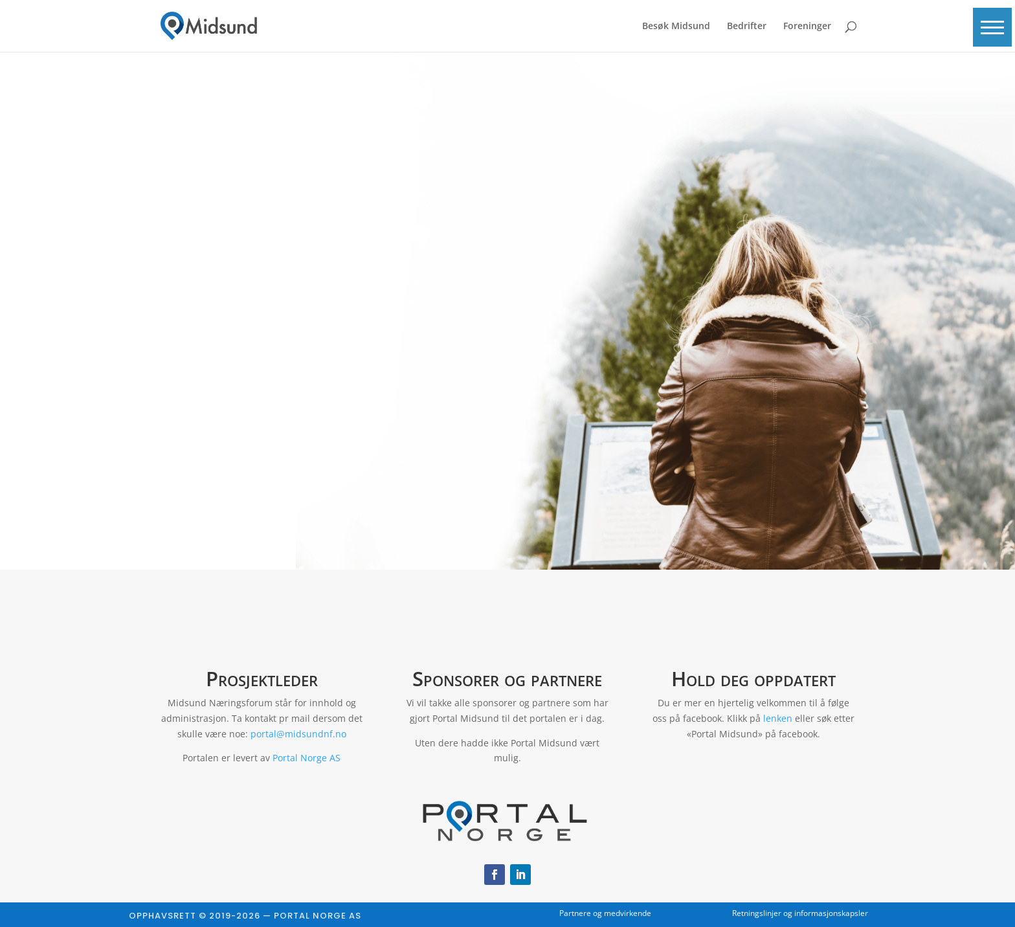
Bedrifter (746, 26)
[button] (992, 27)
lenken (777, 718)
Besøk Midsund (676, 26)
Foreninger (807, 26)
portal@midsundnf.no (298, 734)
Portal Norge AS (306, 758)
